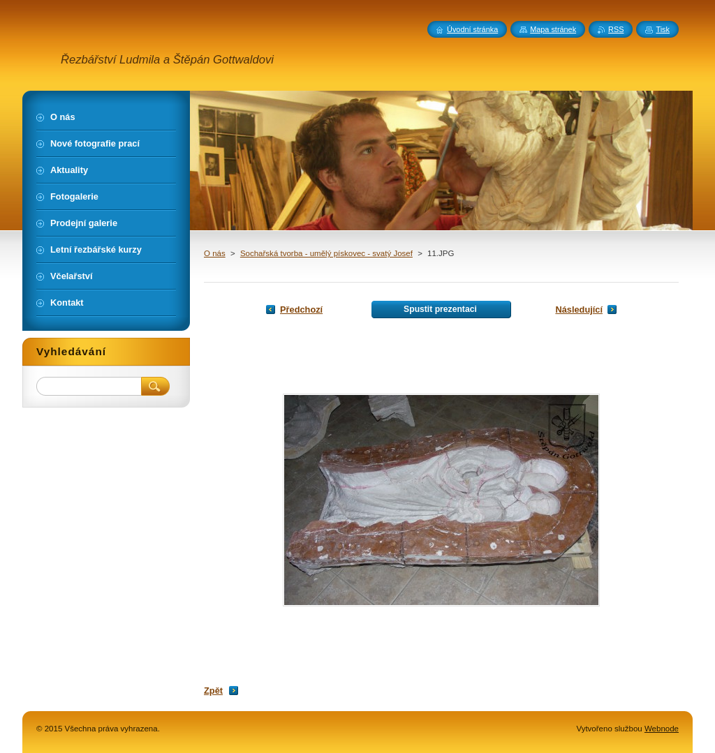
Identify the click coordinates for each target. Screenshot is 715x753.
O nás (215, 253)
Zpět (213, 690)
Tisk (663, 29)
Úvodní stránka (472, 29)
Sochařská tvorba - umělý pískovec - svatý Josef (326, 253)
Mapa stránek (553, 29)
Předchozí (301, 309)
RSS (616, 29)
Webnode (661, 728)
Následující (579, 309)
